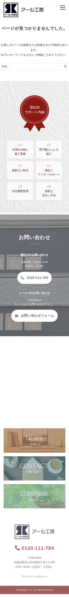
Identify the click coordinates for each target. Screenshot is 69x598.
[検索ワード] (34, 66)
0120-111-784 (34, 280)
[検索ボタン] (65, 66)
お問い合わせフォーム (34, 318)
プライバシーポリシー (34, 578)
